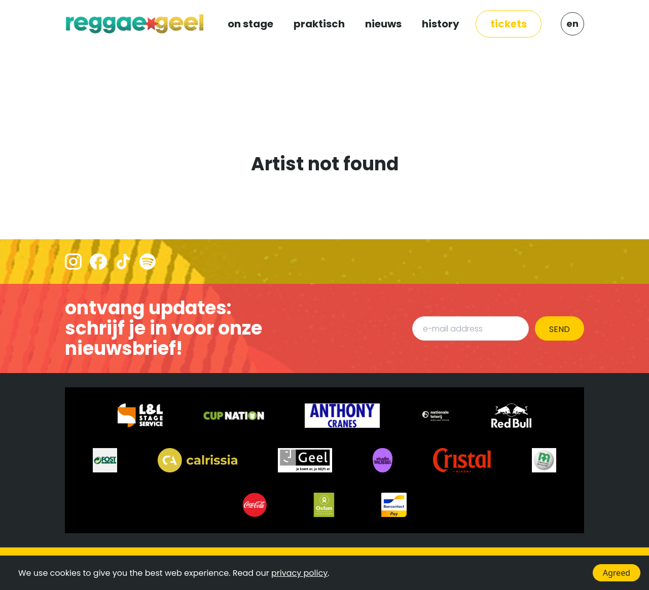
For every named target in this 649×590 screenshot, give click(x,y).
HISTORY (440, 24)
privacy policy (299, 573)
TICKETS (508, 24)
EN (572, 23)
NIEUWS (383, 24)
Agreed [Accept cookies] (616, 572)
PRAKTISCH (319, 24)
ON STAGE (250, 24)
